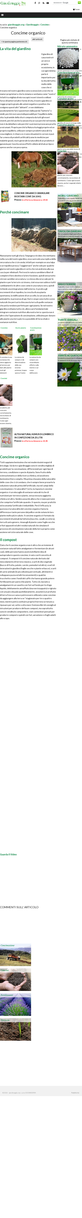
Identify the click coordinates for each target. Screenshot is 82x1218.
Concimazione (7, 945)
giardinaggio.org (16, 24)
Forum (76, 9)
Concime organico (14, 457)
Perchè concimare (14, 212)
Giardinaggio (32, 24)
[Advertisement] (28, 22)
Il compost (8, 539)
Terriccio (5, 1020)
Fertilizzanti (7, 995)
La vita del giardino (15, 48)
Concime (44, 24)
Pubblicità (75, 1093)
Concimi (5, 970)
